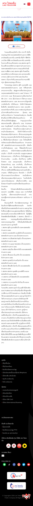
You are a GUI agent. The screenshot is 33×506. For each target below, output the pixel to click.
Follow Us (6, 461)
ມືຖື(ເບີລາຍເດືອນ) (7, 366)
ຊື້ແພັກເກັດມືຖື (6, 427)
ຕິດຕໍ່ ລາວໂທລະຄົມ (7, 382)
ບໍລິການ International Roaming (12, 402)
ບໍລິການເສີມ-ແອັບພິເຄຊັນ (9, 376)
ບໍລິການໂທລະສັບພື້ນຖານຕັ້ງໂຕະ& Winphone (15, 373)
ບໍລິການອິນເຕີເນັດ (7, 393)
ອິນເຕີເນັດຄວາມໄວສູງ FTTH (10, 430)
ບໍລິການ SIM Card (8, 399)
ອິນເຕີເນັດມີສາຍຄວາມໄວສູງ (10, 369)
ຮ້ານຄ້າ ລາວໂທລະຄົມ (8, 423)
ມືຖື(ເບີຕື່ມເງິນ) (6, 363)
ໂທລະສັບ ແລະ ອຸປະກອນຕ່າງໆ (10, 433)
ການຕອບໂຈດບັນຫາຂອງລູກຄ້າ (10, 390)
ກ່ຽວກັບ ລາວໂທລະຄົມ (8, 379)
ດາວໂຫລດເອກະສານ (7, 417)
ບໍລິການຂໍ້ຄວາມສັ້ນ (7, 396)
